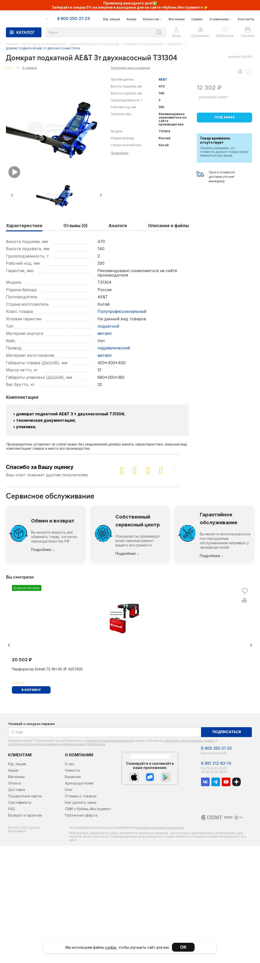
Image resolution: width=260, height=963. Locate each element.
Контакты (246, 19)
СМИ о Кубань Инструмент (88, 809)
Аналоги (118, 225)
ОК (183, 947)
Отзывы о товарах (81, 796)
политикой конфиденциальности (109, 740)
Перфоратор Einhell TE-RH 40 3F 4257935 (47, 669)
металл (104, 333)
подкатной (108, 326)
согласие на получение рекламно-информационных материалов (56, 744)
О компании (219, 19)
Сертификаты (19, 802)
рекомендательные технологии (160, 827)
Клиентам (151, 19)
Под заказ (225, 117)
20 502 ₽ (22, 659)
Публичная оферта (81, 815)
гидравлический (113, 347)
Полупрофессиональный (121, 311)
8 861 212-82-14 (216, 763)
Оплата (14, 783)
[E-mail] (104, 732)
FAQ (11, 809)
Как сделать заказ (80, 802)
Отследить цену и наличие (130, 68)
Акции (131, 19)
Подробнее (120, 153)
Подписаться (226, 732)
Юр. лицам (111, 19)
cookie (110, 947)
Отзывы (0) (75, 225)
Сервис (197, 19)
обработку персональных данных (189, 740)
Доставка (16, 789)
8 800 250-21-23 (216, 748)
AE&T (163, 79)
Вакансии (73, 777)
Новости (72, 770)
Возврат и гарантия (25, 815)
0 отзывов (29, 68)
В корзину (31, 690)
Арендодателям (79, 783)
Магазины (176, 19)
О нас (69, 764)
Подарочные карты (25, 796)
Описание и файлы (168, 225)
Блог (69, 789)
